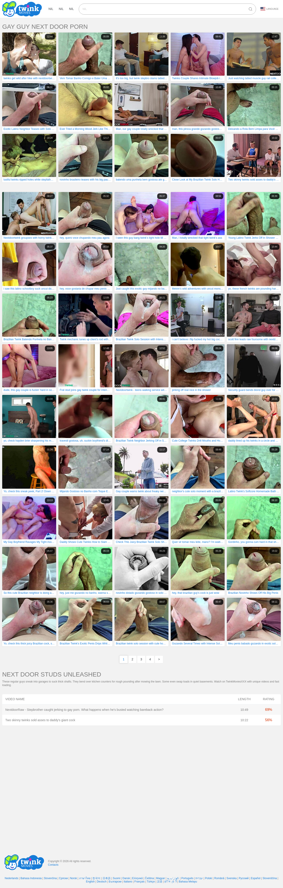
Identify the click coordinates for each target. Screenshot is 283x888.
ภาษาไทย (84, 878)
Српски (63, 878)
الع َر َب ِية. (173, 878)
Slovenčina (50, 878)
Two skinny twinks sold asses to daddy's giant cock (40, 720)
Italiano (128, 881)
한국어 (96, 878)
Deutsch (102, 881)
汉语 (159, 881)
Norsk (73, 878)
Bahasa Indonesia (31, 878)
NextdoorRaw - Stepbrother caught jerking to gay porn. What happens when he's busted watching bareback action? (84, 709)
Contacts (53, 864)
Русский (244, 878)
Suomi (116, 878)
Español (255, 878)
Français (139, 881)
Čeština (149, 878)
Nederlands (11, 878)
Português (187, 878)
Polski (208, 878)
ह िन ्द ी (170, 881)
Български (115, 881)
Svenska (231, 878)
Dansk (126, 878)
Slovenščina (270, 878)
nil (52, 9)
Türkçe (151, 881)
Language (269, 9)
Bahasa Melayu (188, 881)
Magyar (160, 878)
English (90, 881)
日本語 (107, 878)
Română (219, 878)
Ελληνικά (137, 878)
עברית (199, 878)
